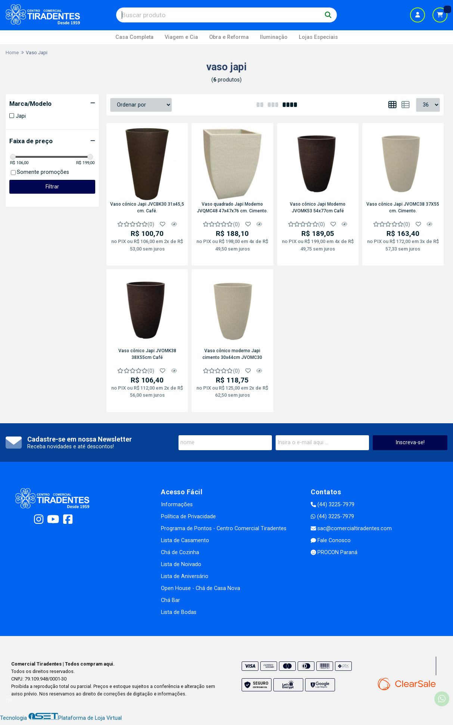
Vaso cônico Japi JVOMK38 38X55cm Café (147, 354)
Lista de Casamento (185, 540)
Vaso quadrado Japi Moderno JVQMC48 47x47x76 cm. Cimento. (232, 207)
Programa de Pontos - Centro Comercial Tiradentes (223, 528)
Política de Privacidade (188, 516)
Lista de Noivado (181, 564)
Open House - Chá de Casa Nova (200, 588)
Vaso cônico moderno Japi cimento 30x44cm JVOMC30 (232, 354)
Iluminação (274, 37)
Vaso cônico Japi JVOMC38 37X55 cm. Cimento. (402, 207)
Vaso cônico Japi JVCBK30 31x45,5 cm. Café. (147, 207)
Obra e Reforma (229, 37)
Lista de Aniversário (184, 576)
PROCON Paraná (334, 552)
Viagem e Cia (181, 37)
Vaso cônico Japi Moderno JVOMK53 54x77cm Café (317, 207)
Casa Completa (134, 37)
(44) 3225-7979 (332, 504)
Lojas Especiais (318, 37)
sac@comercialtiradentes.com (351, 528)
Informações (177, 504)
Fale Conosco (331, 540)
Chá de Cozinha (180, 552)
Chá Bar (170, 600)
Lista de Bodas (178, 612)
